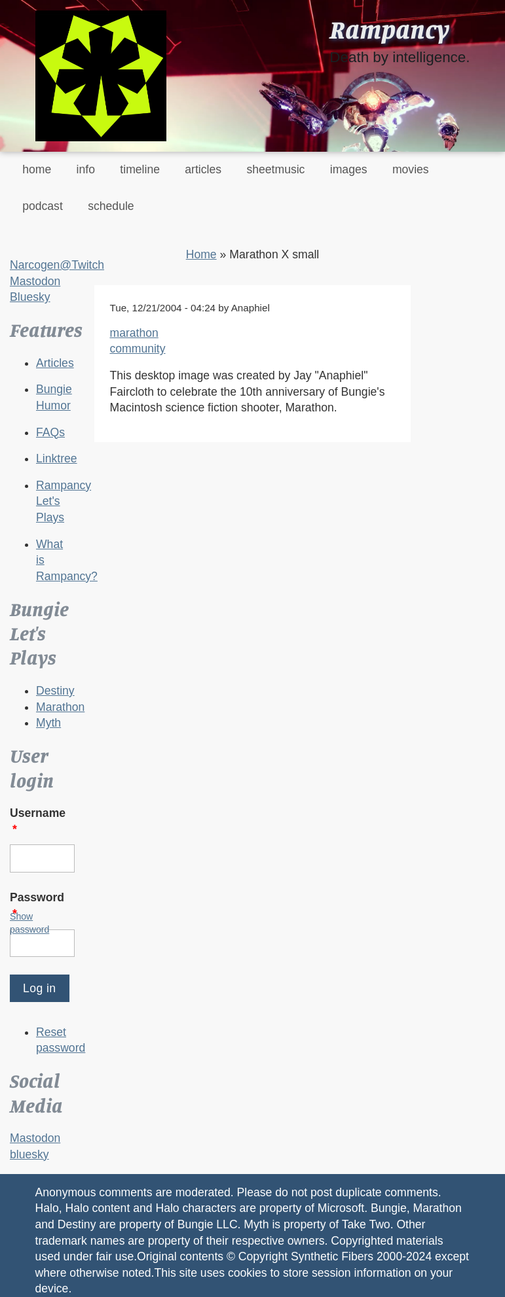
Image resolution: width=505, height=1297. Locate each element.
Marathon (60, 707)
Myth (48, 722)
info (86, 169)
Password (37, 905)
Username (37, 821)
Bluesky (30, 296)
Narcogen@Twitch (57, 264)
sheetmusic (275, 169)
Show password (29, 923)
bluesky (29, 1154)
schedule (111, 206)
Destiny (55, 690)
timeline (140, 169)
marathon (134, 332)
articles (203, 169)
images (348, 169)
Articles (55, 363)
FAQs (50, 432)
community (138, 348)
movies (410, 169)
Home (201, 254)
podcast (42, 206)
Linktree (56, 458)
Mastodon (35, 281)
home (36, 169)
